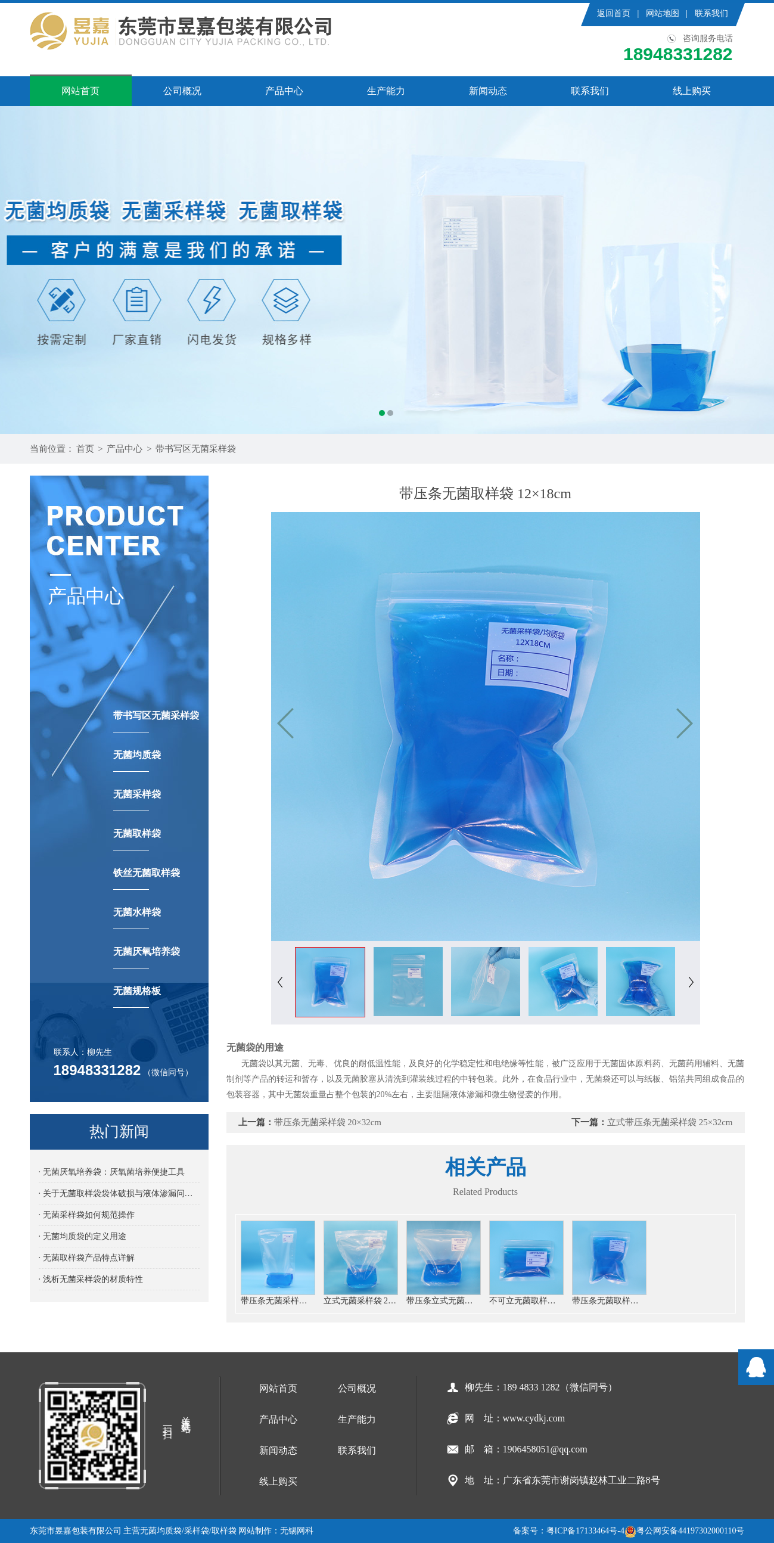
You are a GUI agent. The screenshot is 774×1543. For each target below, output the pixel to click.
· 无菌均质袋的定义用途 (82, 1236)
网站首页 (80, 91)
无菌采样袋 (137, 800)
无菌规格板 (137, 997)
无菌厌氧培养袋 (146, 957)
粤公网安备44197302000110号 (684, 1530)
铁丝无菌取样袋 (146, 879)
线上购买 (692, 91)
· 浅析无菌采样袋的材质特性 (91, 1279)
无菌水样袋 (137, 918)
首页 (85, 449)
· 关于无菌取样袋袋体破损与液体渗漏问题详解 (119, 1193)
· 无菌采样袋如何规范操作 (87, 1214)
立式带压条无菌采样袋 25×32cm (670, 1122)
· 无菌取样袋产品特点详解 (87, 1257)
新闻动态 (488, 91)
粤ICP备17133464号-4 (585, 1530)
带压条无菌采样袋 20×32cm (328, 1122)
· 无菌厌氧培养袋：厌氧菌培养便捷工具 (112, 1172)
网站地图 (662, 13)
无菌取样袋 (137, 839)
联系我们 (711, 13)
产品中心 (284, 91)
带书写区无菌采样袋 (196, 449)
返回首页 (613, 13)
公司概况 (182, 91)
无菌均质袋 (137, 761)
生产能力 (386, 91)
